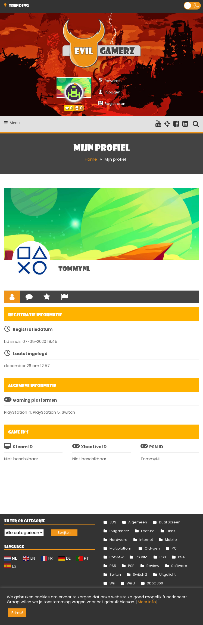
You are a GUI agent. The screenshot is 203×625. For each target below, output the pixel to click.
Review (152, 565)
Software (179, 565)
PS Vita (142, 557)
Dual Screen (169, 522)
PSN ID (156, 447)
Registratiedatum (32, 329)
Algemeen (137, 522)
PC (174, 548)
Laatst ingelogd (30, 353)
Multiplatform (121, 548)
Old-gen (152, 548)
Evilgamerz (119, 530)
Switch (115, 574)
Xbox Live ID (94, 447)
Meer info (147, 602)
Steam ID (23, 447)
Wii (112, 583)
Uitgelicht (167, 574)
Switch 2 (140, 574)
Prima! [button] (17, 612)
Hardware (118, 539)
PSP (131, 565)
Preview (117, 557)
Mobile (171, 539)
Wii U (131, 583)
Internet (146, 539)
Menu (12, 122)
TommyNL (74, 268)
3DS (113, 522)
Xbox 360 (155, 583)
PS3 (163, 557)
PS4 (181, 557)
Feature (148, 530)
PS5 (113, 565)
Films (171, 530)
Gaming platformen (35, 400)
